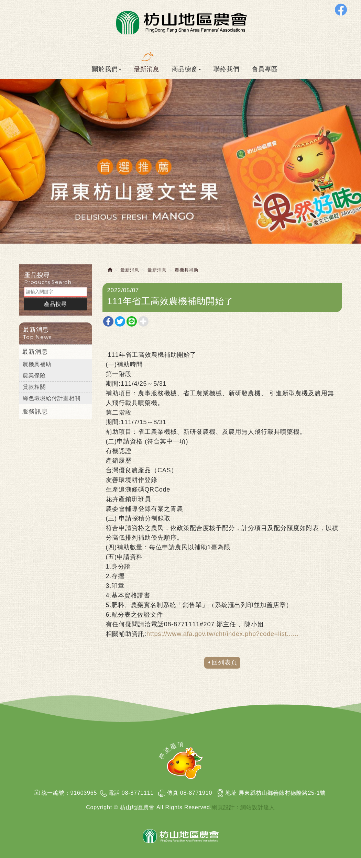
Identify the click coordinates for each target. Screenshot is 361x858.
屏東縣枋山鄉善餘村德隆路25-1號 (282, 793)
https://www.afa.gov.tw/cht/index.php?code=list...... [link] (222, 633)
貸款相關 (34, 387)
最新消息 (35, 351)
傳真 (172, 793)
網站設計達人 (257, 807)
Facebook (341, 9)
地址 (231, 793)
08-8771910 (196, 793)
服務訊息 (35, 411)
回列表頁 (225, 662)
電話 (114, 793)
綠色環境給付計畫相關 (51, 398)
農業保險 (34, 375)
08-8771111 (138, 793)
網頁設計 (223, 807)
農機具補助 (37, 364)
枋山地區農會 (180, 22)
